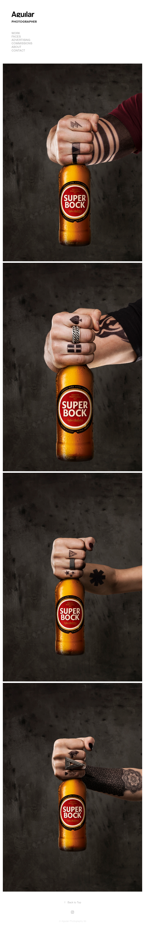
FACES (16, 36)
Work (16, 33)
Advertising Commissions (22, 41)
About (16, 47)
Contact (18, 50)
